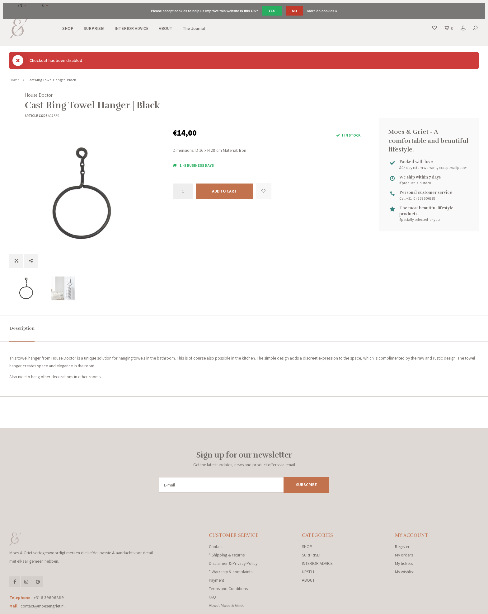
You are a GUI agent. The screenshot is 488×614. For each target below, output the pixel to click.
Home (14, 79)
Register (402, 520)
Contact (216, 520)
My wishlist (404, 545)
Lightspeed (95, 607)
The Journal (194, 28)
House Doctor (186, 95)
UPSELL (308, 545)
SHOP (67, 28)
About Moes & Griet (226, 579)
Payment (216, 553)
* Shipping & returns (227, 528)
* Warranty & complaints (230, 545)
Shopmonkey (135, 607)
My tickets (404, 537)
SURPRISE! (94, 28)
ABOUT (165, 28)
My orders (404, 528)
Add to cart (224, 191)
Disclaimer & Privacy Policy (233, 537)
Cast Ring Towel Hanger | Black (51, 79)
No (294, 11)
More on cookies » (322, 11)
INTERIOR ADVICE (131, 28)
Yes (272, 11)
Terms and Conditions (228, 562)
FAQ (212, 570)
